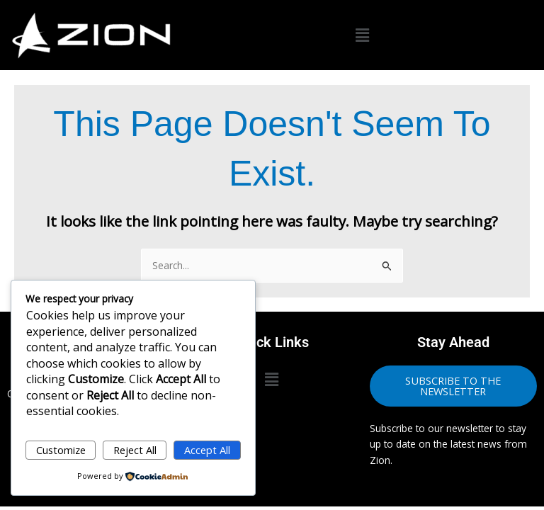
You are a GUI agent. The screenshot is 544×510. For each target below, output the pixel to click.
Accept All (207, 450)
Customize (61, 450)
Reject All (135, 450)
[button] (363, 35)
